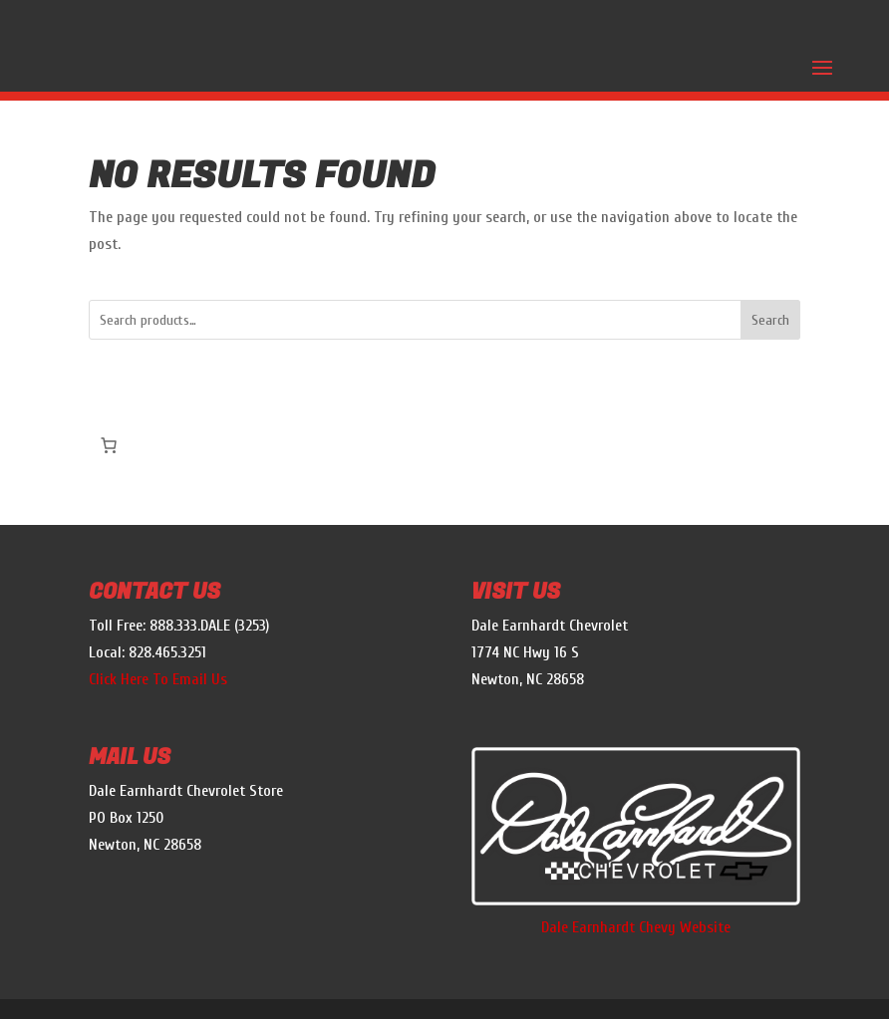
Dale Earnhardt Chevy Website (636, 927)
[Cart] (109, 445)
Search (770, 320)
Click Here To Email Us (158, 679)
